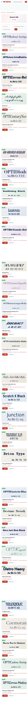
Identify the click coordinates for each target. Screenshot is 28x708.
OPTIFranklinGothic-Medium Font (10, 349)
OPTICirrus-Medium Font (8, 690)
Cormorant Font (6, 631)
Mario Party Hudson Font (8, 650)
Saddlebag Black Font (7, 198)
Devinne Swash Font (7, 518)
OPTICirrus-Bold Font (7, 85)
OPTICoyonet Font (6, 557)
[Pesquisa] (19, 2)
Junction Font (5, 423)
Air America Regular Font (8, 159)
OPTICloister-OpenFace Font (9, 291)
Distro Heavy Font (6, 576)
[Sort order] (8, 29)
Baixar (5, 50)
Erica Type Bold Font (7, 463)
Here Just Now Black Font (8, 537)
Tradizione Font (6, 611)
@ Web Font (11, 50)
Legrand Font (5, 217)
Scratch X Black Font (7, 403)
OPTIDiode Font (6, 179)
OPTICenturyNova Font (7, 124)
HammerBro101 (9, 653)
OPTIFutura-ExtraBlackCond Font (10, 65)
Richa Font (4, 105)
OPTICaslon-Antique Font (8, 670)
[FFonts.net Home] (7, 2)
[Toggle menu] (2, 2)
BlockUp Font (5, 272)
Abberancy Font (6, 330)
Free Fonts (3, 12)
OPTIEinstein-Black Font (8, 499)
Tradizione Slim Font (7, 442)
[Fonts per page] (19, 26)
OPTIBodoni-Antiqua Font (8, 44)
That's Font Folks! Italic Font (9, 384)
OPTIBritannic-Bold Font (8, 237)
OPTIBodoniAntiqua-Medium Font (10, 311)
